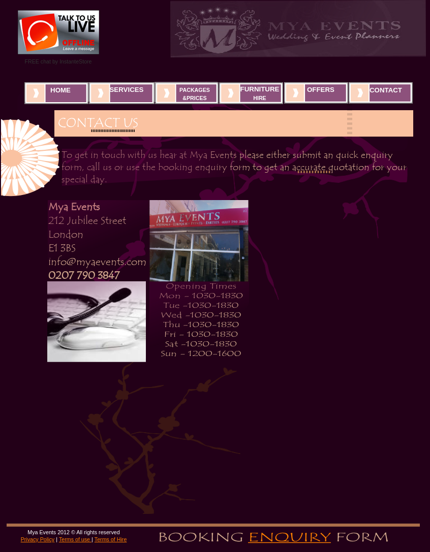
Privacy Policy (38, 539)
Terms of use (75, 539)
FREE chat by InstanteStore (57, 61)
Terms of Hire (111, 539)
